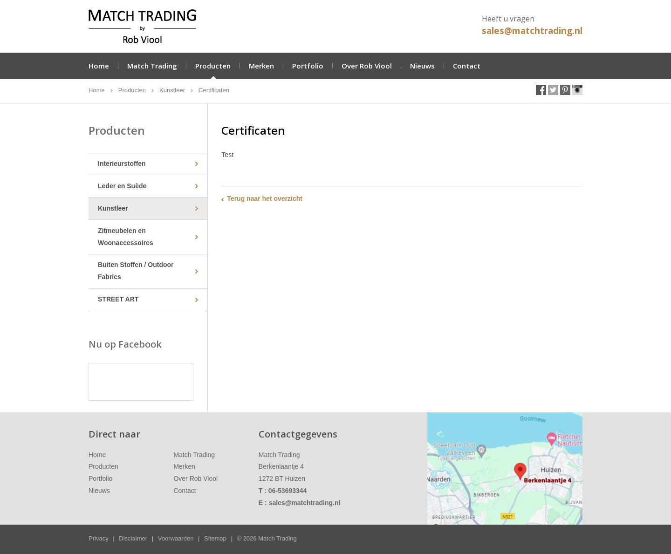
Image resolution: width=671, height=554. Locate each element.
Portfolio (307, 65)
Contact (466, 65)
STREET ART (118, 299)
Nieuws (422, 65)
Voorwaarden (176, 538)
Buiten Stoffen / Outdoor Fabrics (136, 270)
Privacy (99, 538)
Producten (213, 65)
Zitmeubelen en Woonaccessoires (125, 236)
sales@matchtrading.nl (532, 31)
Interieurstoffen (122, 163)
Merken (261, 65)
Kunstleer (113, 208)
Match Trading (152, 65)
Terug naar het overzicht (264, 198)
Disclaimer (133, 538)
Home (99, 65)
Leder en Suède (122, 186)
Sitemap (215, 538)
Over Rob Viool (367, 65)
